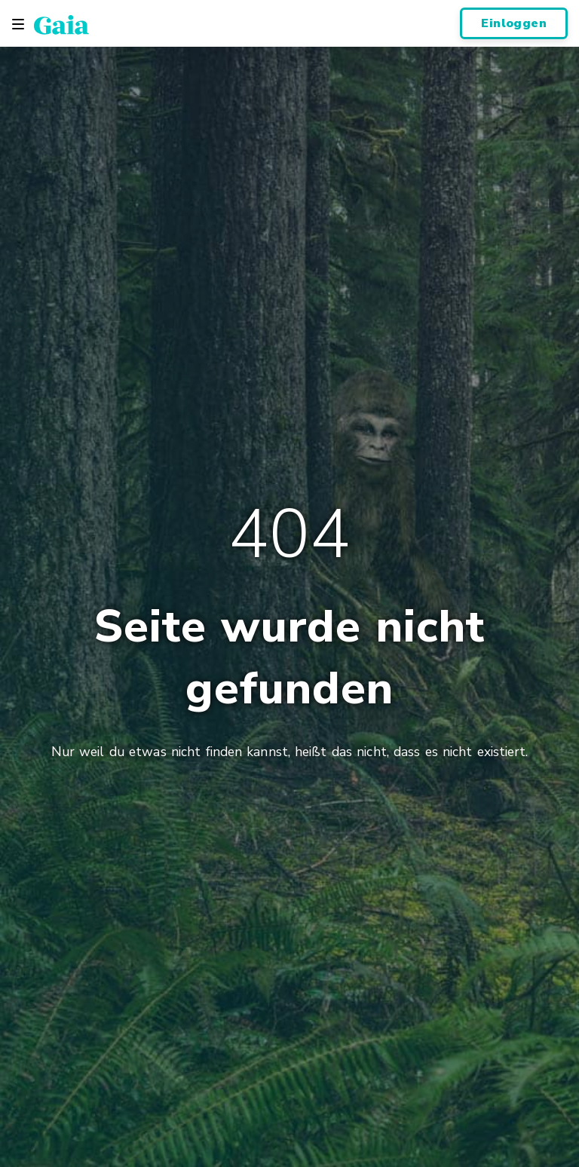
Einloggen (514, 23)
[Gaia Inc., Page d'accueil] (61, 24)
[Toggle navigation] (18, 24)
